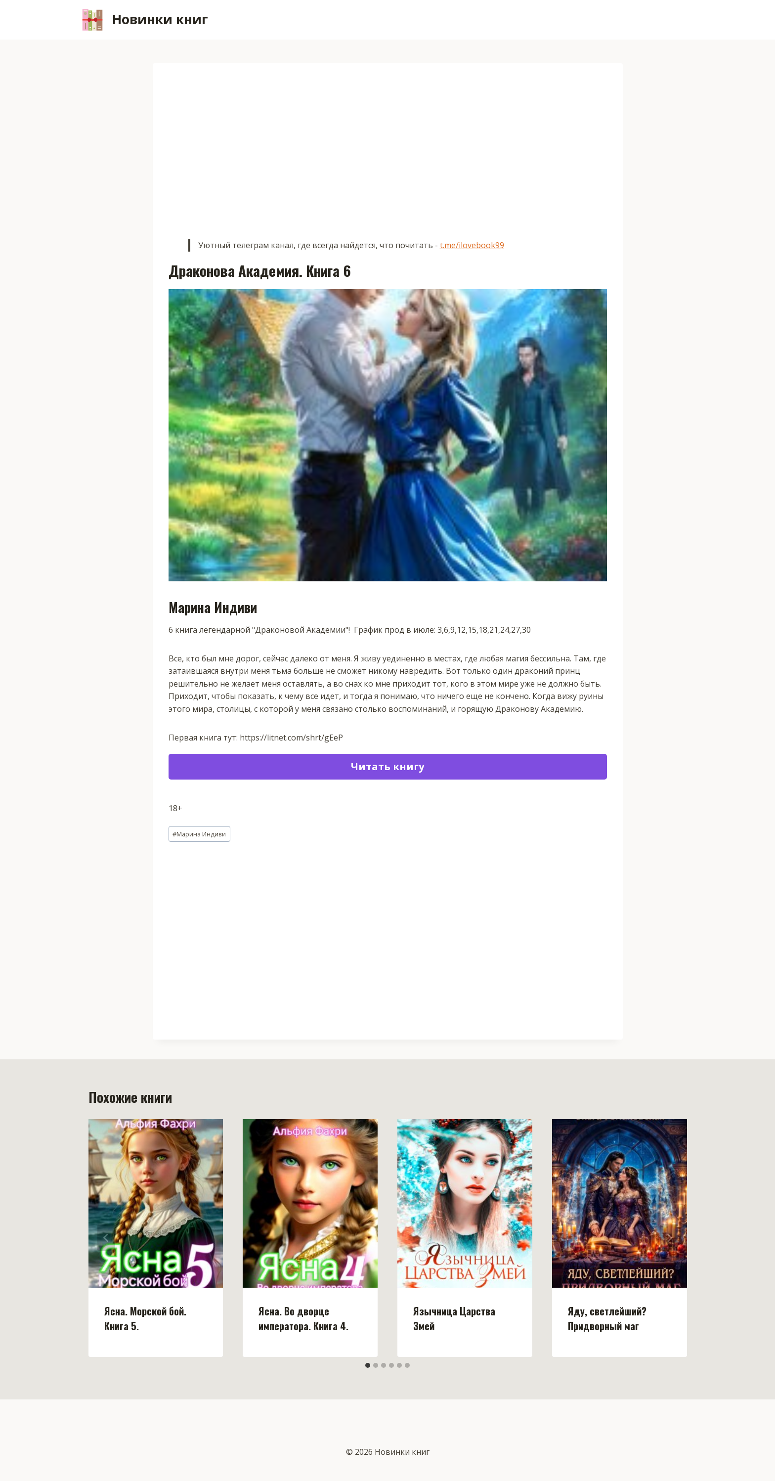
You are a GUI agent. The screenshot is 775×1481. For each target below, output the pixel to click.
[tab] (367, 1365)
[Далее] (669, 1237)
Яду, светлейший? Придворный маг (607, 1318)
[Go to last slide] (106, 1237)
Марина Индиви (199, 833)
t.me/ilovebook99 (472, 245)
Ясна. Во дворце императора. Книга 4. (303, 1318)
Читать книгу (387, 766)
